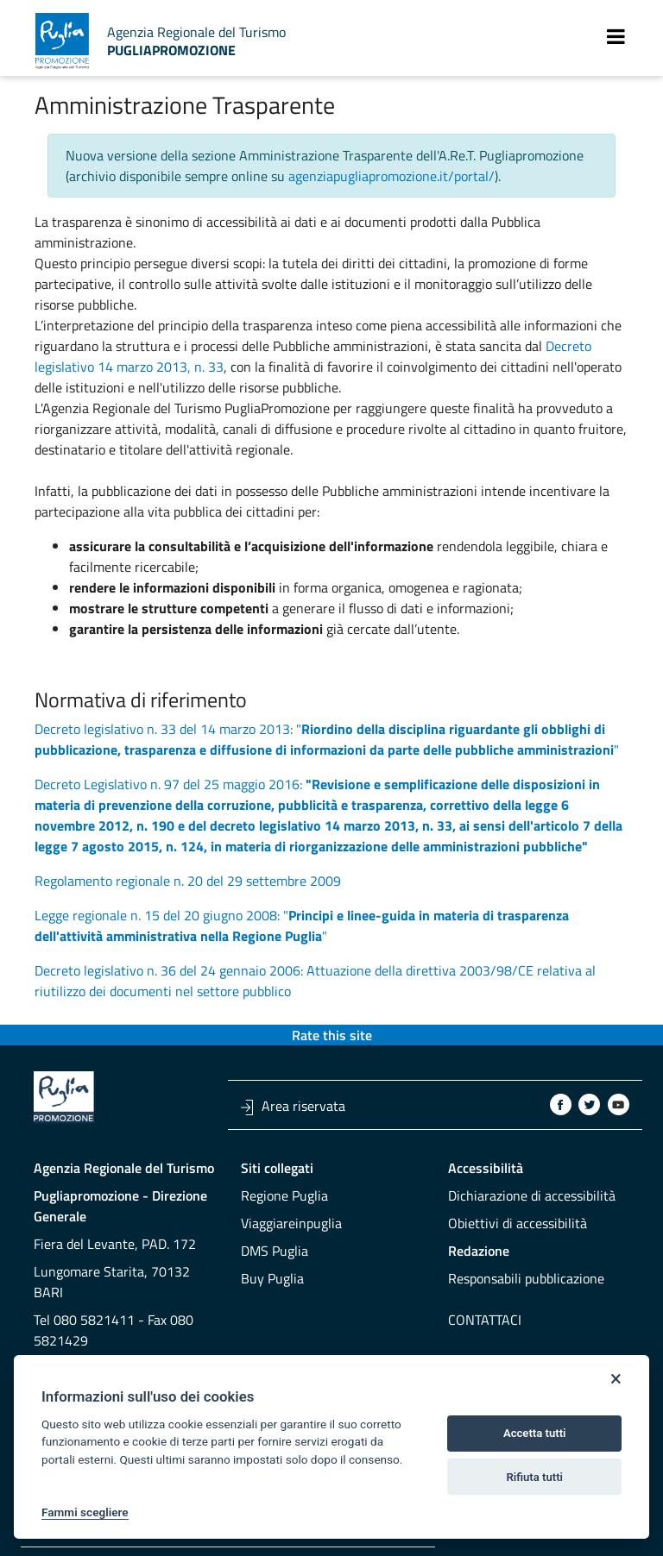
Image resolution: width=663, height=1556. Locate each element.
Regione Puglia (284, 1195)
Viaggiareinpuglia (291, 1223)
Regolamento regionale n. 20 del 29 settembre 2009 (188, 880)
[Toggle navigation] (616, 36)
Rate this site (332, 1035)
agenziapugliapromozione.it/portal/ (391, 176)
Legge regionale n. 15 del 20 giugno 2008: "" (302, 925)
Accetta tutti (534, 1433)
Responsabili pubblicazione (526, 1278)
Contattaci (484, 1319)
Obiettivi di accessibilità (517, 1223)
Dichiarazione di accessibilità (532, 1195)
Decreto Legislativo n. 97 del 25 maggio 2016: (328, 815)
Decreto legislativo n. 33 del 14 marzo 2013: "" (327, 739)
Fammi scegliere (85, 1512)
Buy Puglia (272, 1278)
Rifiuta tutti (534, 1477)
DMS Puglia (274, 1250)
